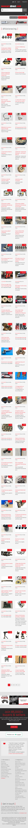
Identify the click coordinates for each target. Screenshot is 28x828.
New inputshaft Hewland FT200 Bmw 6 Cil (20, 464)
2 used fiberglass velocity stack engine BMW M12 (6, 412)
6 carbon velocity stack (21, 645)
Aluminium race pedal (6, 362)
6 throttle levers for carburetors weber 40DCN (20, 260)
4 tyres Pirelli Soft (19, 72)
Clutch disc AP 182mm (6, 438)
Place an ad (22, 17)
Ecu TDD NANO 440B (6, 615)
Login (18, 1)
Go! (25, 10)
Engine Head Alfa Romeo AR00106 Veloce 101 (5, 74)
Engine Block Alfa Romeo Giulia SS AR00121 (19, 232)
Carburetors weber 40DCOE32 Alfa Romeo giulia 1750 (6, 205)
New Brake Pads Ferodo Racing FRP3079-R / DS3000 (20, 312)
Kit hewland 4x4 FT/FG (20, 127)
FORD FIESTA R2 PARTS (6, 386)
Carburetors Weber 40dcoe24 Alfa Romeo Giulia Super (20, 205)
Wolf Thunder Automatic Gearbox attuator (6, 101)
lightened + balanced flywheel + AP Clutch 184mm (20, 153)
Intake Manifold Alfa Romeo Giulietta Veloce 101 (20, 565)
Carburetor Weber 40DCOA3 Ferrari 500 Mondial (6, 671)
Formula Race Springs (20, 337)
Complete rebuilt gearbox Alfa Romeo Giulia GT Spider (20, 412)
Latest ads (13, 17)
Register (24, 1)
